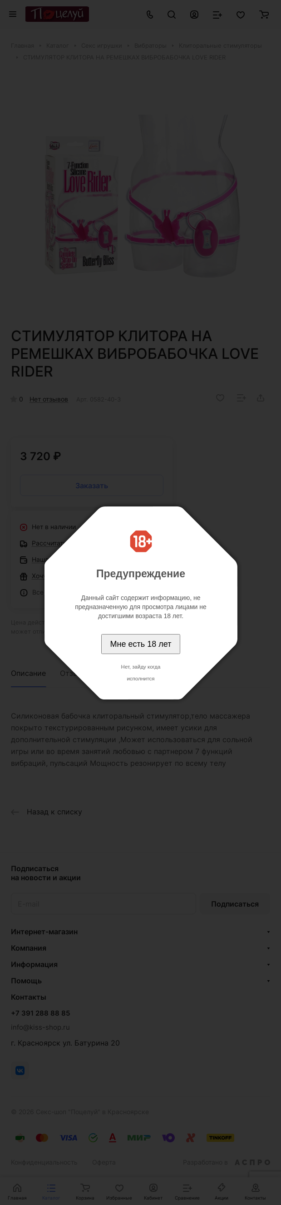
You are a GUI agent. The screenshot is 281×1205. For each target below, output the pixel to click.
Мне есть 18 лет (141, 644)
